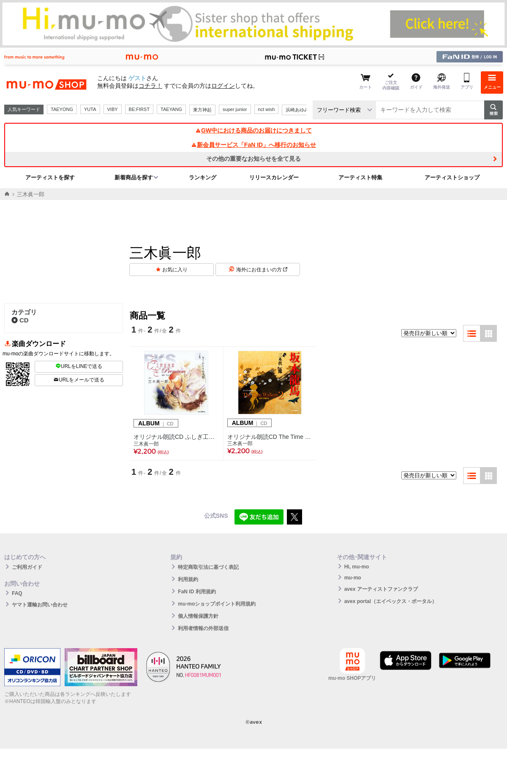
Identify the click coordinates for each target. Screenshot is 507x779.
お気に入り (175, 270)
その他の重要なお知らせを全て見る (253, 158)
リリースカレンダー (274, 177)
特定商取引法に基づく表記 (208, 567)
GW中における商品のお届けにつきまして (253, 130)
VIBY (112, 109)
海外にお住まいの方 (261, 270)
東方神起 (202, 109)
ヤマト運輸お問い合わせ (40, 605)
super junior (235, 109)
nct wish (266, 109)
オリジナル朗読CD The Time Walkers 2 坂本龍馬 (270, 436)
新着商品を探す (133, 177)
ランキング (202, 177)
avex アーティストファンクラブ (381, 589)
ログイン (223, 85)
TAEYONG (62, 109)
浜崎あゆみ (297, 109)
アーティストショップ (452, 177)
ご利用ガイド (27, 567)
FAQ (17, 593)
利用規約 (188, 579)
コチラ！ (150, 85)
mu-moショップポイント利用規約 (217, 604)
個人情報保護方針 (198, 616)
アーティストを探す (50, 177)
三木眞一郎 (146, 444)
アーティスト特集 (360, 177)
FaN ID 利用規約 (196, 592)
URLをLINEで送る (79, 366)
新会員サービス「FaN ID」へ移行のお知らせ (253, 144)
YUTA (90, 109)
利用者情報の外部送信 (203, 628)
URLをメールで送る (78, 380)
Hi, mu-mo (356, 567)
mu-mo (352, 578)
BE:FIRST (139, 109)
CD (20, 320)
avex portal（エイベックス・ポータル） (390, 601)
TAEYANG (171, 109)
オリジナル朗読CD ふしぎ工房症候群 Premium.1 (176, 436)
